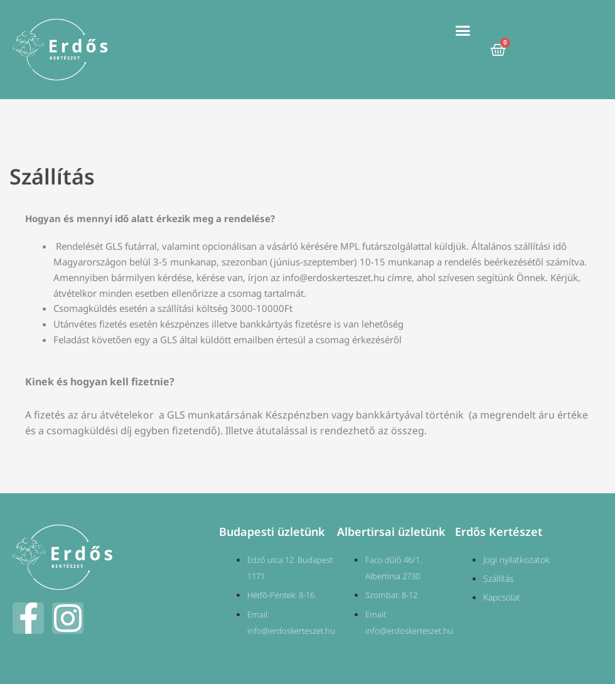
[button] (463, 31)
